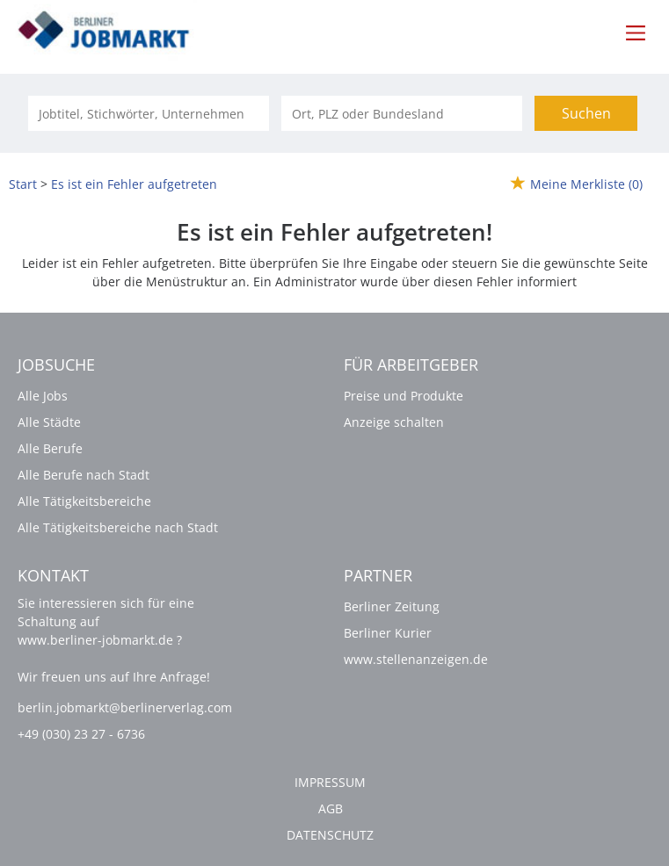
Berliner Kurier (388, 632)
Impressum (330, 782)
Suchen (586, 113)
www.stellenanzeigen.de (416, 659)
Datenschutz (330, 834)
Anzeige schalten (394, 422)
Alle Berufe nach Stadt (83, 474)
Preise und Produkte (403, 395)
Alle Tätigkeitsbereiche (84, 501)
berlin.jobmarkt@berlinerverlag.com (125, 707)
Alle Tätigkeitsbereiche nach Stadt (118, 527)
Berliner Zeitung (392, 606)
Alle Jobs (43, 395)
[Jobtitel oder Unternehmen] (148, 113)
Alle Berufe (50, 448)
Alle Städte (49, 422)
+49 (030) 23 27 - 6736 (81, 733)
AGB (330, 808)
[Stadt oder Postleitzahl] (401, 113)
